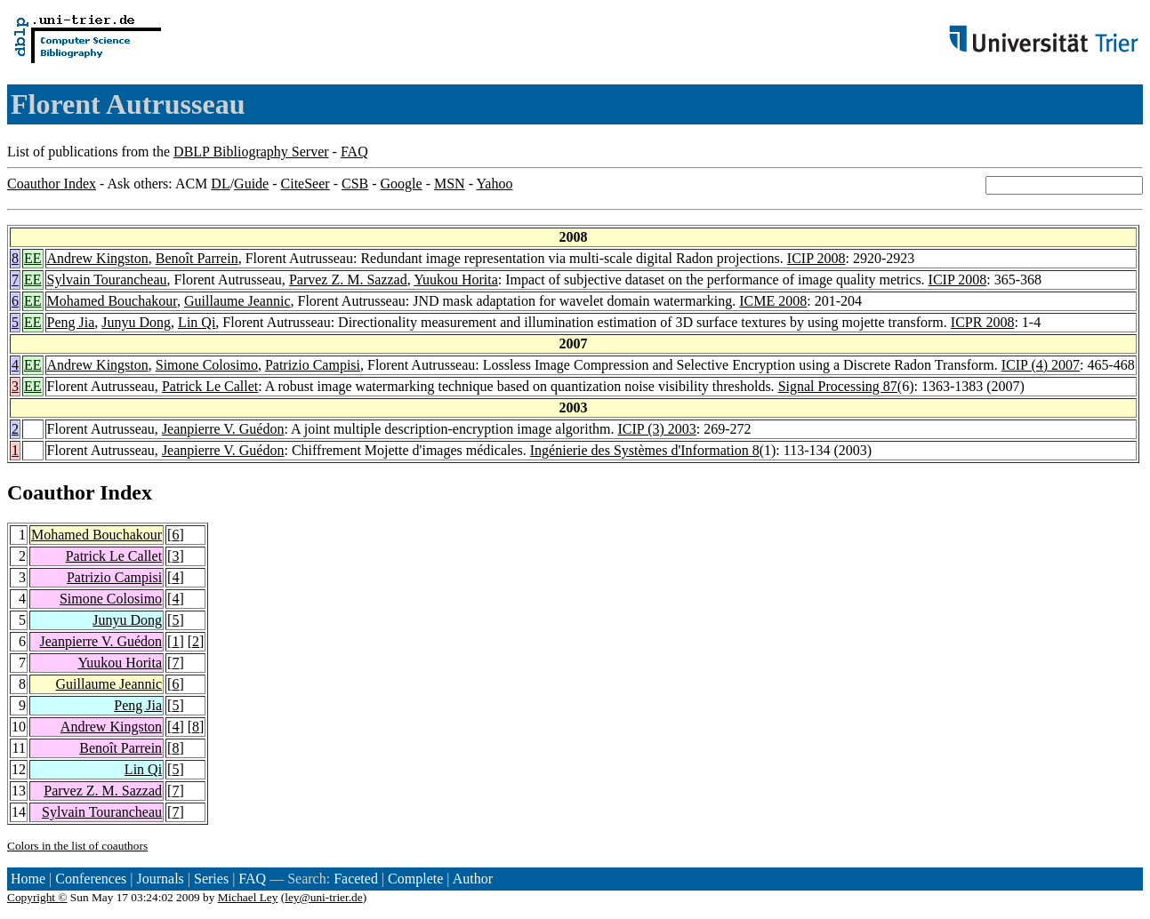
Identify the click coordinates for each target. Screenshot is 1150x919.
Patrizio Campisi (312, 364)
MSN (449, 183)
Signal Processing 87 (837, 386)
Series (211, 878)
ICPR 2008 (983, 322)
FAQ (354, 151)
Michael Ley (248, 897)
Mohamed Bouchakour (112, 300)
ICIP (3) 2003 (657, 428)
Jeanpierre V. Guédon (223, 428)
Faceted (356, 878)
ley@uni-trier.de (323, 897)
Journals (159, 878)
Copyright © (37, 897)
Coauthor (50, 492)
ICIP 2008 (816, 258)
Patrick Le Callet (210, 386)
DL (220, 183)
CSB (355, 183)
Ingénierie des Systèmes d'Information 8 (645, 450)
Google (401, 183)
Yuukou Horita (456, 279)
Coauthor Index (51, 183)
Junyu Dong (136, 322)
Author (473, 878)
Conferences (90, 878)
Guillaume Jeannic (237, 300)
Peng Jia (71, 322)
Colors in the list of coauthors (77, 845)
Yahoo (494, 183)
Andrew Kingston (98, 258)
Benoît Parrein (197, 258)
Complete (415, 878)
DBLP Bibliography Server (251, 151)
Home (28, 878)
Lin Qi (196, 322)
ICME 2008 (773, 300)
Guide (251, 183)
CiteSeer (305, 183)
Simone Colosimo (207, 364)
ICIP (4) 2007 (1040, 364)
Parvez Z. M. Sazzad (348, 279)
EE (33, 258)
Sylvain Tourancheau (107, 279)
